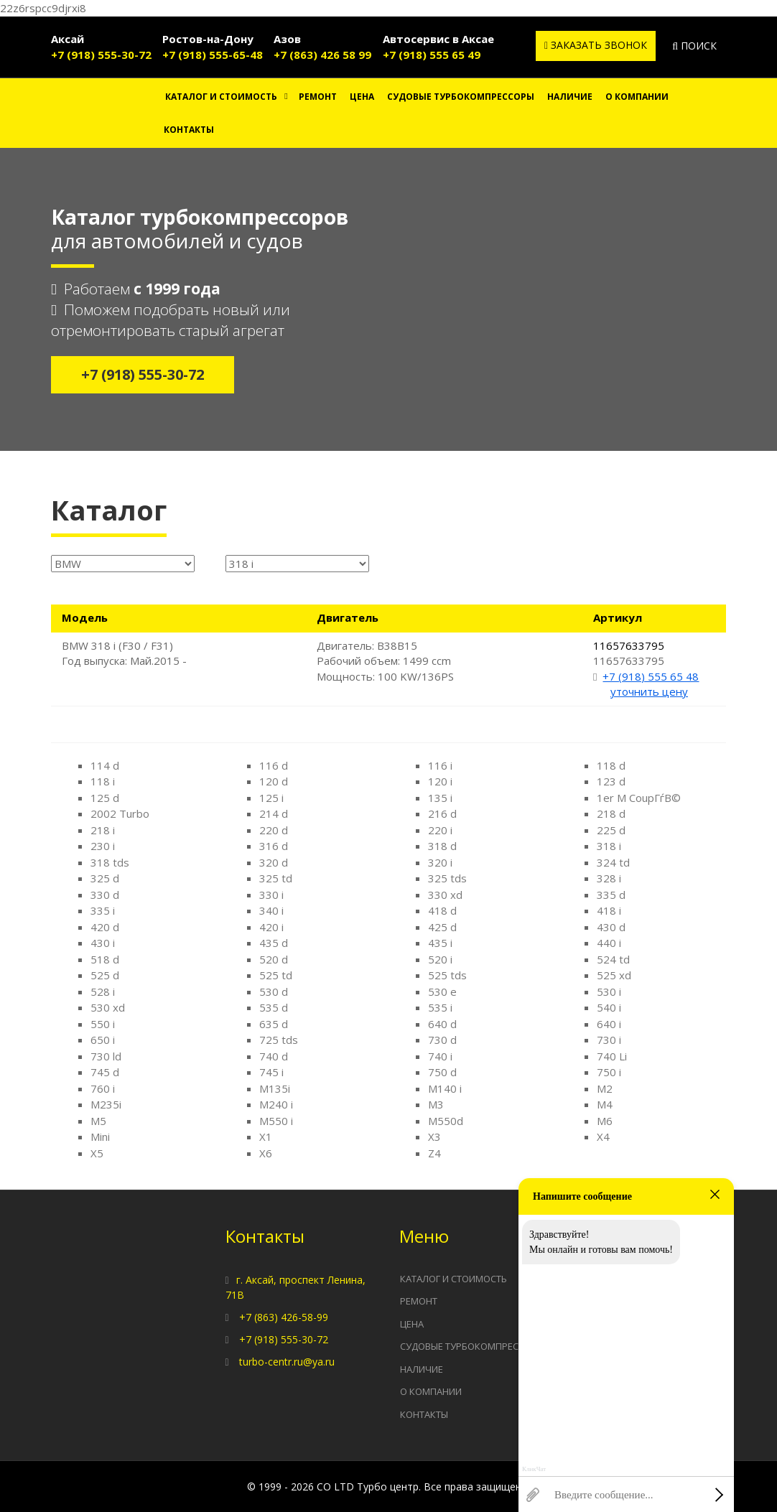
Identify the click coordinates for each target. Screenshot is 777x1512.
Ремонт (318, 96)
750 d (442, 1072)
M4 (605, 1104)
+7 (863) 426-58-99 (283, 1317)
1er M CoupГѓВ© (639, 797)
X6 (265, 1153)
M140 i (445, 1088)
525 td (275, 975)
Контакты (189, 129)
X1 (265, 1136)
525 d (104, 975)
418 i (609, 910)
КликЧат (534, 1469)
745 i (271, 1072)
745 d (104, 1072)
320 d (273, 862)
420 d (104, 927)
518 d (104, 959)
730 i (609, 1039)
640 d (442, 1024)
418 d (442, 910)
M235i (105, 1104)
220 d (273, 830)
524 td (613, 959)
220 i (440, 830)
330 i (271, 894)
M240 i (276, 1104)
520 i (440, 959)
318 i (609, 846)
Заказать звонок (595, 45)
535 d (273, 1007)
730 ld (105, 1056)
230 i (102, 846)
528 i (102, 991)
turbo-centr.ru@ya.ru (287, 1361)
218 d (611, 813)
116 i (440, 765)
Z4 (434, 1153)
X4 (603, 1136)
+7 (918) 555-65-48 (212, 54)
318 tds (109, 862)
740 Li (612, 1056)
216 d (442, 813)
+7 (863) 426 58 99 (322, 54)
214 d (273, 813)
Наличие (569, 96)
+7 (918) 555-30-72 (101, 54)
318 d (442, 846)
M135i (274, 1088)
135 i (440, 797)
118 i (102, 781)
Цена (362, 96)
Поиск (694, 45)
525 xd (614, 975)
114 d (104, 765)
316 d (273, 846)
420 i (271, 927)
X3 (434, 1136)
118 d (611, 765)
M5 (98, 1121)
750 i (609, 1072)
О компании (637, 96)
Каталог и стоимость (221, 96)
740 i (440, 1056)
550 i (102, 1024)
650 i (102, 1039)
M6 (605, 1121)
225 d (611, 830)
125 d (104, 797)
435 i (440, 942)
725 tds (278, 1039)
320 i (440, 862)
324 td (613, 862)
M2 (605, 1088)
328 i (609, 878)
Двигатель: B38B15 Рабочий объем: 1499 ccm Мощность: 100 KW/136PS (385, 660)
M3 (436, 1104)
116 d (273, 765)
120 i (440, 781)
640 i (609, 1024)
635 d (273, 1024)
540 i (609, 1007)
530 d (273, 991)
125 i (271, 797)
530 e (442, 991)
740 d (273, 1056)
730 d (442, 1039)
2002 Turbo (119, 813)
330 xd (445, 894)
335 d (611, 894)
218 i (102, 830)
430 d (611, 927)
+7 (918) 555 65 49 (431, 54)
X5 (96, 1153)
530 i (609, 991)
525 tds (447, 975)
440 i (609, 942)
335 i (102, 910)
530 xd (107, 1007)
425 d (442, 927)
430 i (102, 942)
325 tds (447, 878)
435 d (273, 942)
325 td (275, 878)
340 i (271, 910)
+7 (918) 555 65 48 (650, 676)
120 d (273, 781)
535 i (440, 1007)
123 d (611, 781)
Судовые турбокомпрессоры (460, 96)
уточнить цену (649, 691)
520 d (273, 959)
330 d (104, 894)
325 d (104, 878)
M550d (445, 1121)
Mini (100, 1136)
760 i (102, 1088)
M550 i (276, 1121)
